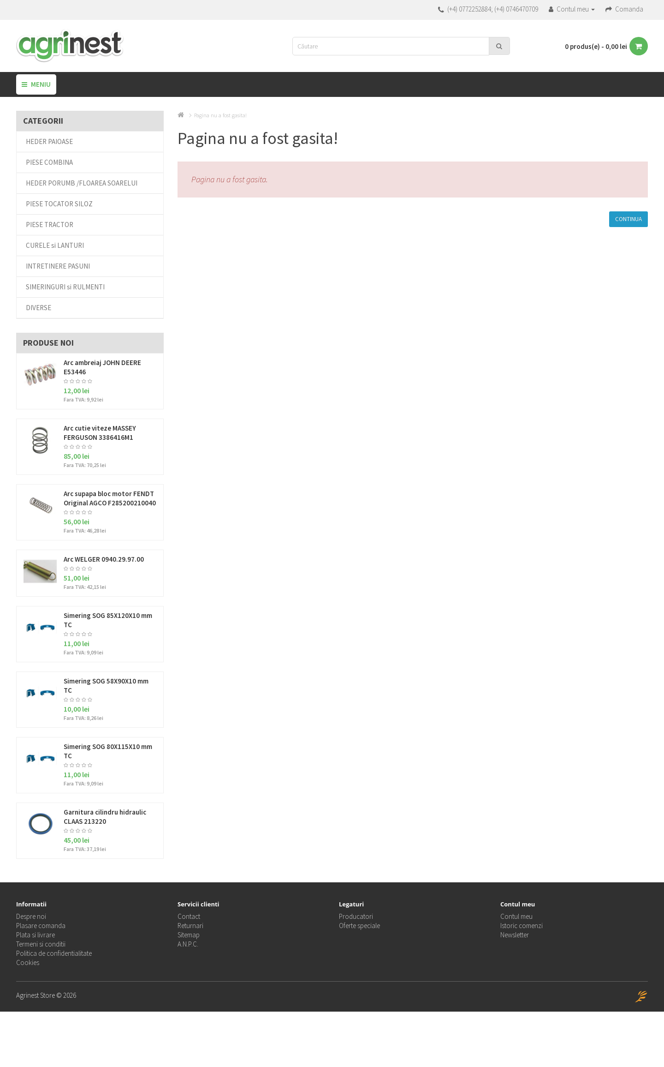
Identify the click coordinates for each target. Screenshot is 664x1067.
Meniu (36, 84)
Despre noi (31, 916)
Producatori (356, 916)
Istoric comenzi (521, 925)
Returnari (190, 925)
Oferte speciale (359, 925)
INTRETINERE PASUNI (58, 266)
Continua (628, 219)
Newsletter (514, 934)
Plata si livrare (35, 934)
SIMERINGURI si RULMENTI (65, 286)
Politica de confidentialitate (54, 953)
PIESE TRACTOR (49, 224)
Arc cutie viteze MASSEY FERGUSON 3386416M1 (100, 433)
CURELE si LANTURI (55, 245)
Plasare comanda (40, 925)
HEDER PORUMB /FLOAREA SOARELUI (81, 183)
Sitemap (189, 934)
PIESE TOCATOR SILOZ (59, 203)
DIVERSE (38, 307)
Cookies (27, 962)
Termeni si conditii (40, 944)
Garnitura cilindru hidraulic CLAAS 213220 (105, 817)
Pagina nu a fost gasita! (220, 115)
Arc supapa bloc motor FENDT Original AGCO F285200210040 (110, 498)
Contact (189, 916)
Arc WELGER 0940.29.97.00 (104, 559)
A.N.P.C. (188, 944)
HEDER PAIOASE (49, 141)
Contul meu (516, 916)
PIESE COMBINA (49, 162)
